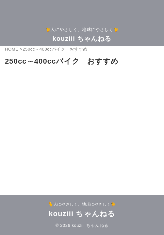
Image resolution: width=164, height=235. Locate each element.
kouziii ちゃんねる (82, 38)
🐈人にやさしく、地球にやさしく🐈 (82, 204)
